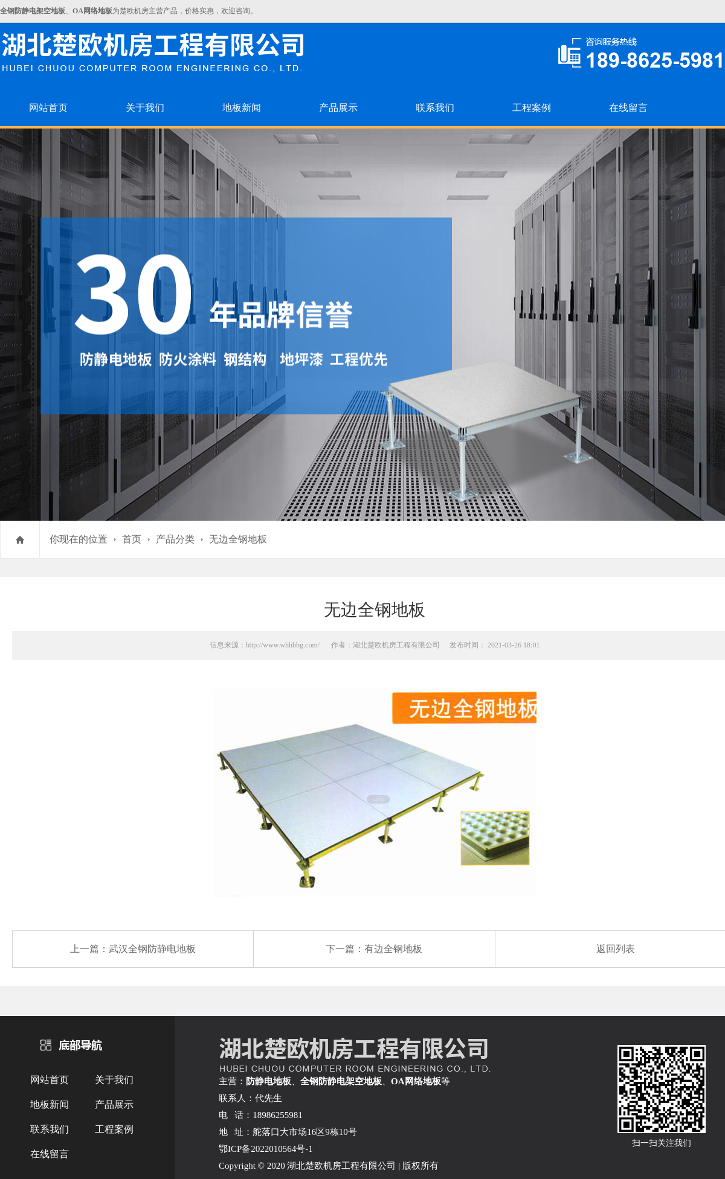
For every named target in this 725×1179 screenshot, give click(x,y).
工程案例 (531, 108)
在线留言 (628, 108)
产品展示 (338, 108)
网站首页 (48, 108)
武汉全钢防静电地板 (152, 949)
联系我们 (435, 108)
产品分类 (175, 539)
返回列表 (615, 949)
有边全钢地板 (393, 949)
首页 (131, 539)
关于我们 (145, 108)
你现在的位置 (79, 539)
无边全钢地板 (238, 539)
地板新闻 (241, 108)
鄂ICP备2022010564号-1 (266, 1149)
